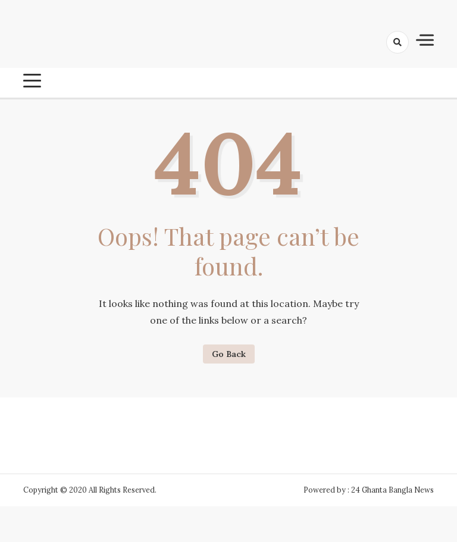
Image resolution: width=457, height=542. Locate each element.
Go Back (229, 354)
